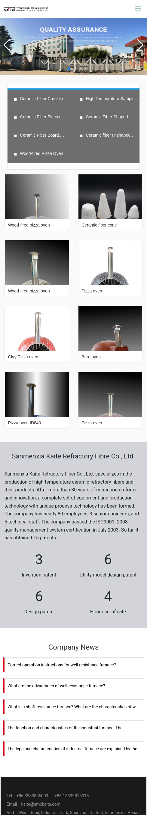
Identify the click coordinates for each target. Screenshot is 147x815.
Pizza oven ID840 (24, 422)
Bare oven (91, 356)
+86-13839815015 (71, 795)
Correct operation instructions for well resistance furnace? (62, 664)
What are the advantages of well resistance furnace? (56, 685)
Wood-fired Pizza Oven (41, 153)
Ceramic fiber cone (99, 225)
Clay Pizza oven (23, 356)
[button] (69, 68)
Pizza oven (91, 291)
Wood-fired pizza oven (29, 225)
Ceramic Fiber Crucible (41, 98)
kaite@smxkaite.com (40, 804)
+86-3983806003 (32, 795)
